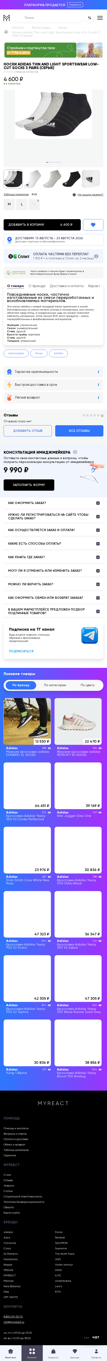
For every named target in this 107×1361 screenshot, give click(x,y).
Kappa (8, 1264)
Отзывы (8, 1180)
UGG (58, 1259)
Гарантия (10, 1155)
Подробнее (75, 5)
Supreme (61, 1248)
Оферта (9, 1207)
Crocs (7, 1248)
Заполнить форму (29, 485)
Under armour (64, 1264)
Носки (62, 27)
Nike (6, 1292)
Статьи (8, 1191)
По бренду (20, 685)
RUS (34, 194)
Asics (7, 1237)
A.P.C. (58, 1275)
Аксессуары (41, 27)
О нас (7, 1175)
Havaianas (11, 1259)
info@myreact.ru (14, 1322)
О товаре (15, 286)
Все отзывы (79, 430)
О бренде (37, 286)
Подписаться (21, 651)
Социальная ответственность (23, 1196)
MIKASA (8, 1270)
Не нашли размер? (90, 194)
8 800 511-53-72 (13, 1316)
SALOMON (61, 1243)
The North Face (64, 1254)
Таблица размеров (16, 194)
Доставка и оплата (66, 286)
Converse (10, 1243)
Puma (58, 1232)
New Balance (12, 1286)
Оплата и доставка (16, 1139)
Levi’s (58, 1286)
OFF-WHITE (11, 1297)
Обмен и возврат (14, 1144)
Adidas (58, 353)
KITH (58, 1292)
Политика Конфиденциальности (24, 1202)
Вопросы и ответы (15, 1134)
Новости (9, 1185)
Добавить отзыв (28, 430)
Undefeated (63, 1281)
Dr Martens (11, 1254)
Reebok (60, 1237)
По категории (55, 685)
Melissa (9, 1281)
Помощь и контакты (16, 1128)
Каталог (18, 27)
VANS (58, 1270)
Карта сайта (12, 1213)
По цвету (88, 685)
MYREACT (10, 1275)
